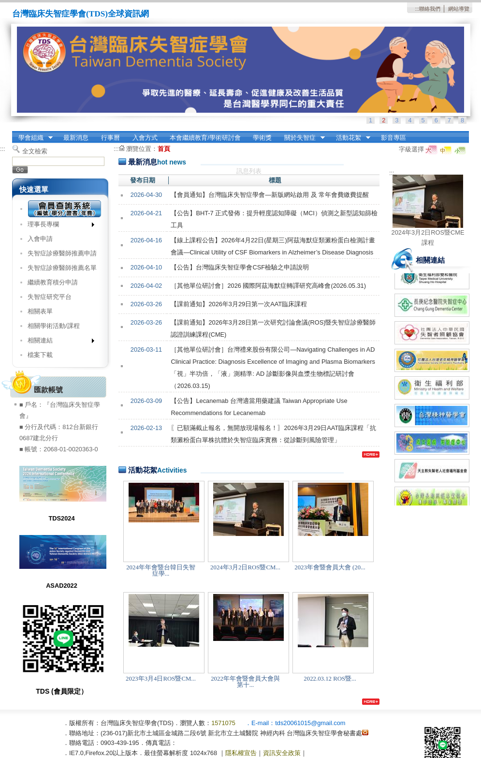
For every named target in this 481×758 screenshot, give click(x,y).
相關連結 (57, 342)
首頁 (164, 148)
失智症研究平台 (50, 296)
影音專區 (393, 137)
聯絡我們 (429, 9)
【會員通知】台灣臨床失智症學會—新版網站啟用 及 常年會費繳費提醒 (270, 194)
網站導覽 (458, 9)
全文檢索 (34, 151)
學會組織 (32, 138)
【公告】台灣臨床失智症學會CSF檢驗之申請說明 (240, 267)
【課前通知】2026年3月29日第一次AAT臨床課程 (239, 304)
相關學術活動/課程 (54, 325)
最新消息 (75, 137)
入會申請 (40, 238)
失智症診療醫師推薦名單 (62, 267)
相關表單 (40, 311)
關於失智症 (301, 138)
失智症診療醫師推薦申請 (62, 253)
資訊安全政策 (282, 753)
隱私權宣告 (241, 753)
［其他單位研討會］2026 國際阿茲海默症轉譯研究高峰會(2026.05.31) (268, 285)
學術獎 (262, 137)
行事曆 (110, 137)
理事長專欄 (57, 226)
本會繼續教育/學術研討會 (205, 137)
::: (417, 9)
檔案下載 (40, 354)
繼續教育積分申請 (53, 282)
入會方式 (145, 137)
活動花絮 (350, 138)
